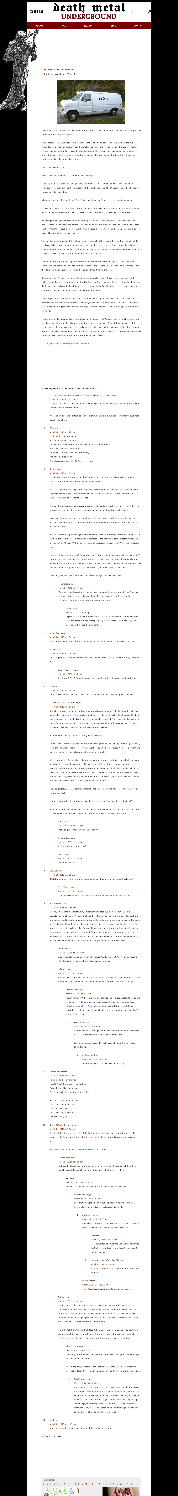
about (39, 25)
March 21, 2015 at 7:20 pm (95, 1219)
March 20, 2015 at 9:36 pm (70, 825)
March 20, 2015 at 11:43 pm (71, 842)
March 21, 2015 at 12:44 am (71, 891)
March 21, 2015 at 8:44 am (78, 994)
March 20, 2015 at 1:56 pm (62, 473)
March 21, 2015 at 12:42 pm (87, 1198)
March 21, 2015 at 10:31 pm (103, 1239)
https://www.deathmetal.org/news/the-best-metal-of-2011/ (78, 1149)
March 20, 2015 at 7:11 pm (70, 588)
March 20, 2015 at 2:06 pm (62, 653)
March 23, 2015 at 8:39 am (78, 1350)
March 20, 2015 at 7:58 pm (62, 875)
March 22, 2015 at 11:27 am (63, 1424)
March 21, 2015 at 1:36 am (70, 973)
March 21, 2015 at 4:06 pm (70, 858)
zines (114, 25)
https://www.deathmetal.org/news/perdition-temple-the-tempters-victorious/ (94, 895)
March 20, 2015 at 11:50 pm (63, 907)
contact (139, 25)
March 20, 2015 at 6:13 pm (62, 707)
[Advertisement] (91, 49)
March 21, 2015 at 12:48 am (71, 953)
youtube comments (80, 343)
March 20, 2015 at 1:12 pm (62, 399)
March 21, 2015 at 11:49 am (79, 1182)
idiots (58, 343)
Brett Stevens (50, 74)
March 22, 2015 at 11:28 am (95, 1285)
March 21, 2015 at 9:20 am (70, 1162)
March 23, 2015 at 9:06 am (86, 1383)
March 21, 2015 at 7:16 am (62, 1129)
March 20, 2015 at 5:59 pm (62, 690)
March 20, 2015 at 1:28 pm (62, 432)
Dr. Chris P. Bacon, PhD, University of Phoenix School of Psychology (81, 395)
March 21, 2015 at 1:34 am (62, 1075)
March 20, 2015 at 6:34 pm (70, 674)
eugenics (51, 343)
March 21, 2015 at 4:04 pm (78, 612)
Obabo (53, 428)
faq (64, 25)
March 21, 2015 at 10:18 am (87, 1026)
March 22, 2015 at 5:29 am (103, 1264)
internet (66, 343)
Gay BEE (53, 871)
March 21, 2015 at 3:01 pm (70, 1301)
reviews (89, 25)
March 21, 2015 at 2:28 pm (95, 1059)
